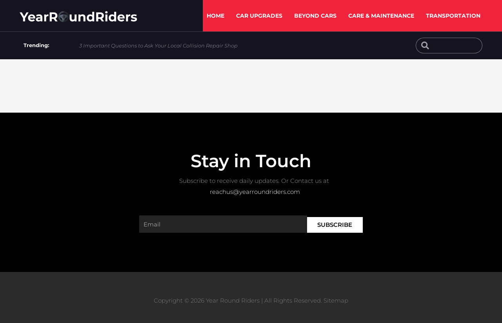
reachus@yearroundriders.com (255, 191)
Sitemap (336, 300)
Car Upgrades (259, 15)
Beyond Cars (315, 15)
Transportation (453, 15)
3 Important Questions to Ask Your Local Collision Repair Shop (158, 45)
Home (215, 15)
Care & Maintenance (381, 15)
